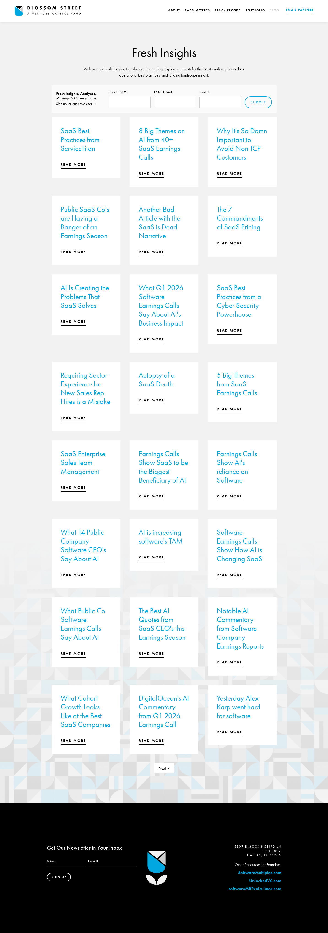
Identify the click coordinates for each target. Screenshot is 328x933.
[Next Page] (164, 768)
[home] (48, 11)
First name (119, 92)
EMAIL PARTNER (299, 10)
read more (73, 164)
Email (204, 92)
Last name (163, 92)
